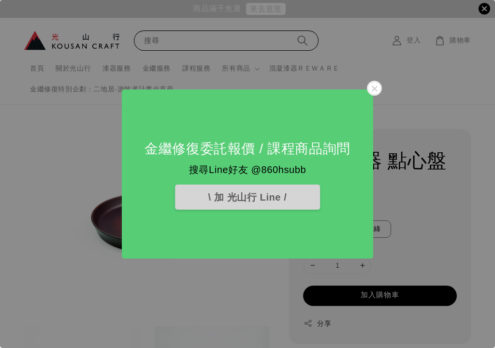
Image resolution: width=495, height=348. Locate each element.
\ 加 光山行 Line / (247, 197)
